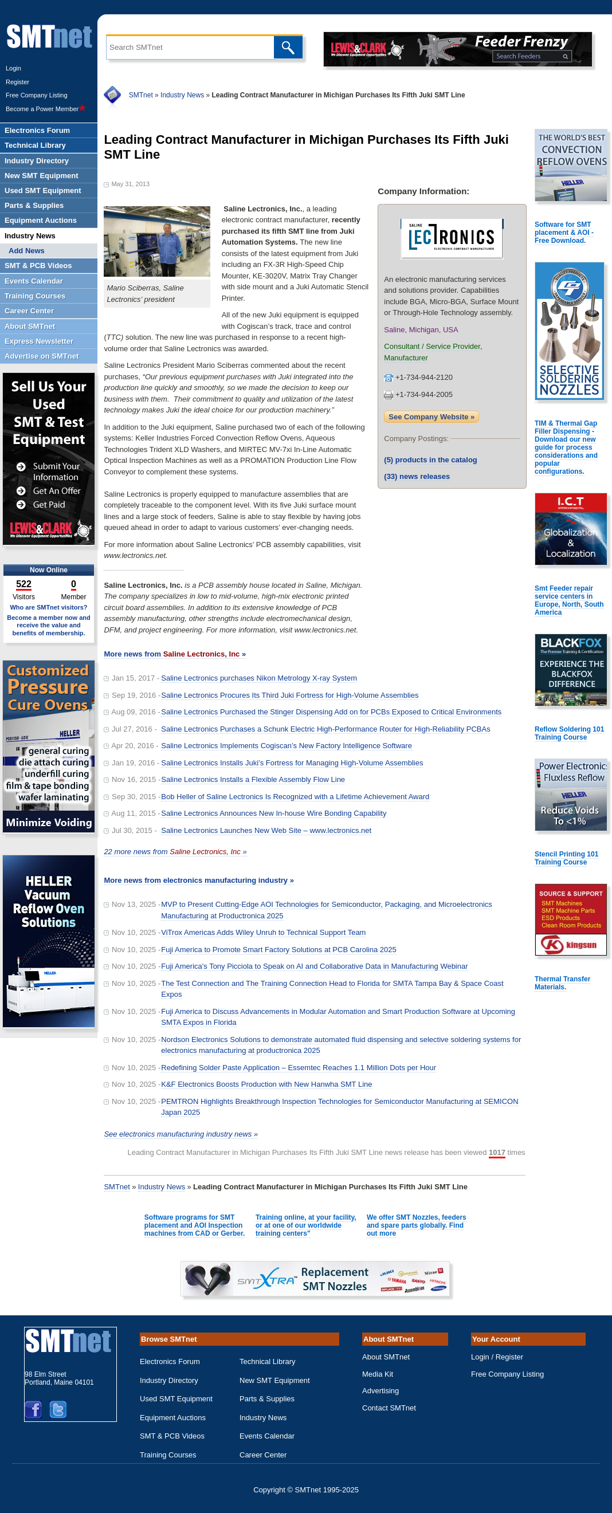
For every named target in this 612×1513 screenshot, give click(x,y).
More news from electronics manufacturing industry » (199, 880)
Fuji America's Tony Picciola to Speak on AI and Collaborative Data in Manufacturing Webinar (314, 966)
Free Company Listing (37, 95)
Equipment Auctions (173, 1417)
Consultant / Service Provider (432, 346)
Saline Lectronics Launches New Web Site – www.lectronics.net (266, 830)
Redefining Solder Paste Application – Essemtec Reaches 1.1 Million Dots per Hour (298, 1067)
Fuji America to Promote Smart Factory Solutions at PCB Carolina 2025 (278, 949)
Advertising (380, 1390)
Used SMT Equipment (176, 1398)
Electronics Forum (170, 1361)
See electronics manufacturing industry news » (181, 1134)
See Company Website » (431, 416)
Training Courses (168, 1455)
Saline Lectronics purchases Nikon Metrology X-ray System (259, 678)
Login (13, 68)
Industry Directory (169, 1380)
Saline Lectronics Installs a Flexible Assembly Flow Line (253, 779)
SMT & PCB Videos (172, 1436)
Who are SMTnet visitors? (48, 607)
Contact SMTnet (389, 1408)
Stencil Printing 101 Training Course (566, 858)
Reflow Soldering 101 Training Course (569, 733)
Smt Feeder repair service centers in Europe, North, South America (569, 600)
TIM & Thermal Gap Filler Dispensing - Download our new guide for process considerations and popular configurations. (566, 447)
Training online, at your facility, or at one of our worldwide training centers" (306, 1225)
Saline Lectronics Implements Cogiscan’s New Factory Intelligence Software (286, 745)
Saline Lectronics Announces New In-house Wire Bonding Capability (273, 813)
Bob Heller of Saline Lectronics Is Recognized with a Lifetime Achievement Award (295, 796)
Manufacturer (406, 357)
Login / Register (497, 1357)
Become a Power (46, 108)
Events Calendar (267, 1436)
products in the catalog (430, 459)
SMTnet (141, 95)
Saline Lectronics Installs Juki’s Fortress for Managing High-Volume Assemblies (292, 763)
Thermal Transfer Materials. (562, 983)
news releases (417, 476)
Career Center (263, 1455)
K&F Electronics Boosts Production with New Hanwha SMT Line (266, 1084)
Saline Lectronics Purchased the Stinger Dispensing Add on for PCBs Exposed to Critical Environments (331, 712)
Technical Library (268, 1361)
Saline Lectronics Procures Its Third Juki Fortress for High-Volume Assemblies (289, 695)
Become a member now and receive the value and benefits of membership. (49, 625)
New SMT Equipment (275, 1380)
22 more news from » (175, 851)
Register (17, 81)
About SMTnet (386, 1357)
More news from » (175, 654)
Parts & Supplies (267, 1398)
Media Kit (377, 1374)
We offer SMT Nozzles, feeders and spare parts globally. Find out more (416, 1225)
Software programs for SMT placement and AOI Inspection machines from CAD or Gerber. (194, 1225)
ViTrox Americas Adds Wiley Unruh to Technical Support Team (263, 932)
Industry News (182, 95)
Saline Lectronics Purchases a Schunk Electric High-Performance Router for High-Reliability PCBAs (325, 729)
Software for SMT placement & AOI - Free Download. (564, 233)
